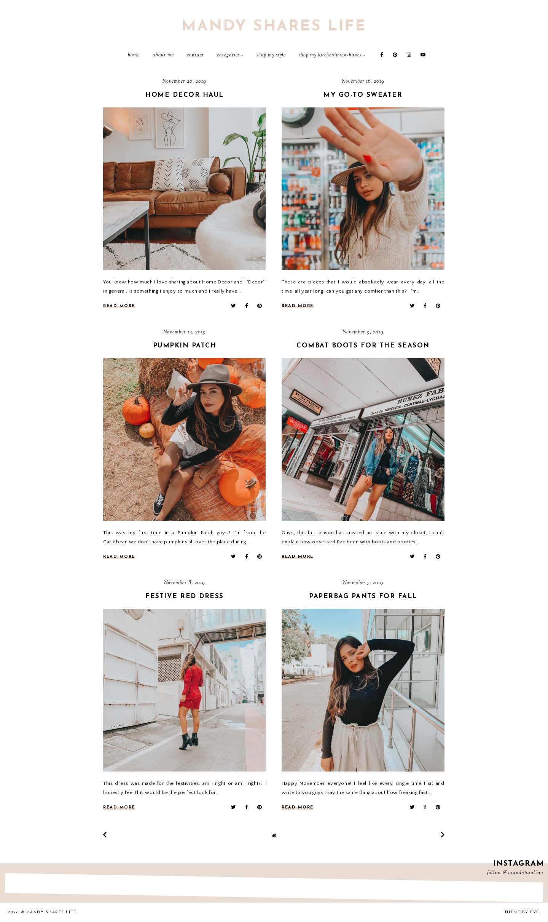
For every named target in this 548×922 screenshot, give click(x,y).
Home (134, 55)
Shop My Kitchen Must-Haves (330, 55)
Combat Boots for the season (363, 346)
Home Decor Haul (184, 95)
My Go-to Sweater (362, 95)
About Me (163, 55)
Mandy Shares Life (274, 26)
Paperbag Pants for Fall (363, 596)
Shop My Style (271, 55)
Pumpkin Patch (185, 346)
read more (119, 306)
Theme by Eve (522, 912)
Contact (195, 55)
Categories (228, 55)
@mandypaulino (523, 873)
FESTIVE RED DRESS (184, 596)
